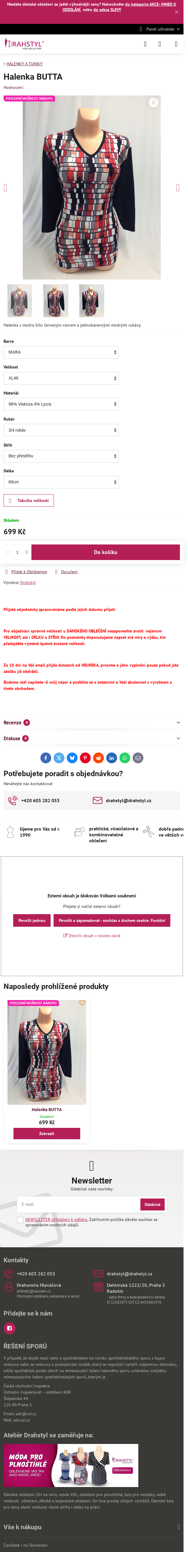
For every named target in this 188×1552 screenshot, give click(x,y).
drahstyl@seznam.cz (34, 1291)
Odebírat (152, 1204)
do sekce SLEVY (107, 9)
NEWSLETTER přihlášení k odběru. (56, 1219)
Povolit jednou (32, 920)
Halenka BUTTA (47, 1109)
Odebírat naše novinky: (92, 1189)
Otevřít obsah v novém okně (91, 935)
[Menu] (176, 44)
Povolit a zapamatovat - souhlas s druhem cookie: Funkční (112, 920)
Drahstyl (28, 582)
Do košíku (105, 559)
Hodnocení (13, 87)
